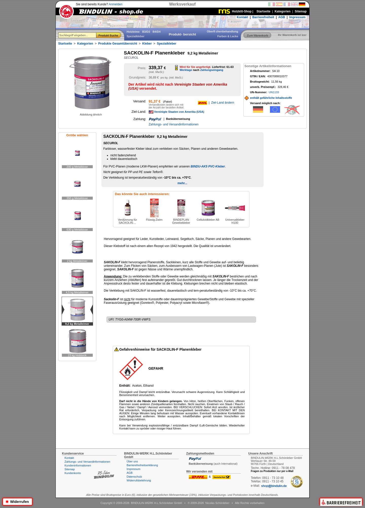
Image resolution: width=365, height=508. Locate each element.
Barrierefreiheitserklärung (142, 465)
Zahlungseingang (211, 69)
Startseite (65, 43)
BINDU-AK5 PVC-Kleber (208, 166)
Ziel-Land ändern (222, 102)
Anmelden (115, 4)
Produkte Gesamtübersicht (117, 43)
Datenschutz (134, 476)
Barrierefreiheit (263, 17)
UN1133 (274, 92)
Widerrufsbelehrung (139, 480)
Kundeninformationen (78, 465)
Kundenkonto (73, 473)
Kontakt (242, 17)
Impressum (297, 17)
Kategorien (85, 43)
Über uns (132, 461)
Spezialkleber (166, 43)
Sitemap (70, 469)
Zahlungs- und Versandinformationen (174, 124)
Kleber (147, 43)
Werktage (186, 69)
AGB (281, 17)
